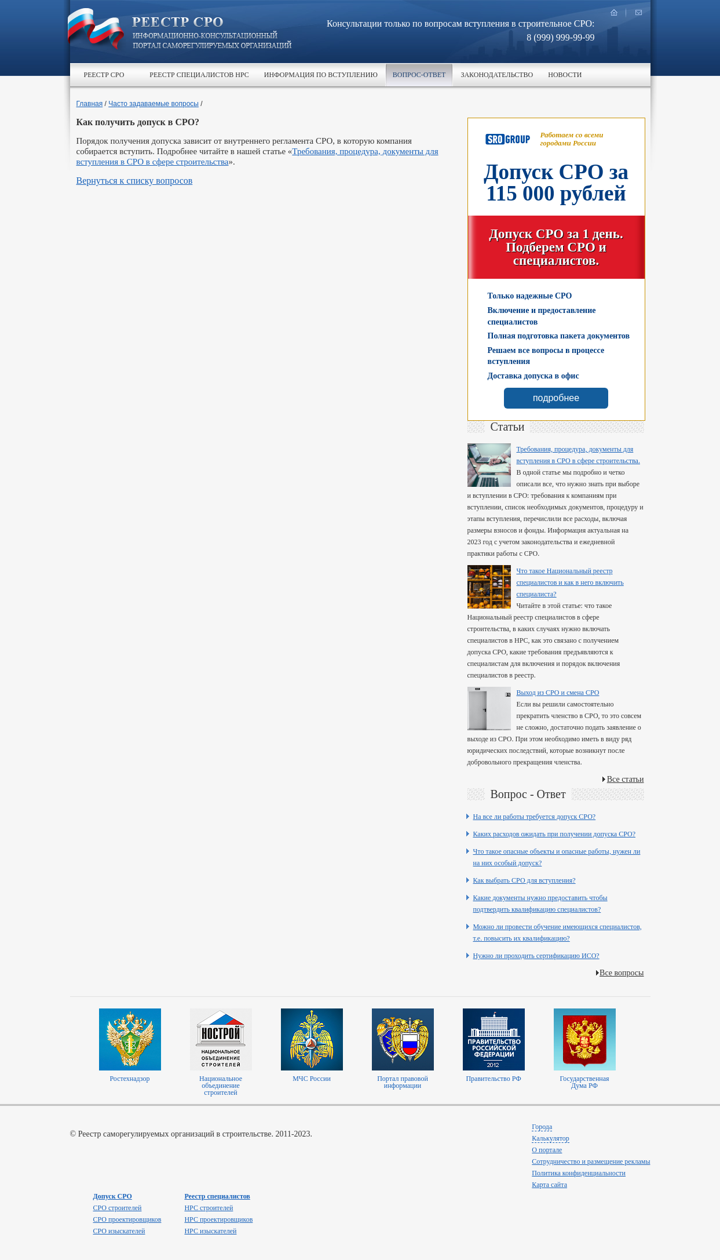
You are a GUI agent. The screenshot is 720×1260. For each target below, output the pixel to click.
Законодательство (496, 75)
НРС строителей (208, 1208)
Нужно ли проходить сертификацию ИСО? (536, 956)
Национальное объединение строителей (220, 1086)
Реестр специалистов (217, 1196)
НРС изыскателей (210, 1231)
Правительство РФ (493, 1079)
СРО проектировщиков (127, 1219)
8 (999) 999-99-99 (560, 37)
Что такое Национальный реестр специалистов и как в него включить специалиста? (570, 582)
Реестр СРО (104, 75)
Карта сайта (549, 1185)
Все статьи (625, 779)
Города (542, 1127)
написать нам (638, 12)
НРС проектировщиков (218, 1219)
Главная (89, 104)
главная (614, 12)
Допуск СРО (112, 1196)
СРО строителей (117, 1208)
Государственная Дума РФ (584, 1082)
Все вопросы (622, 972)
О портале (547, 1150)
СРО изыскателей (119, 1231)
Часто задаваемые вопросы (153, 104)
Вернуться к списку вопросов (134, 180)
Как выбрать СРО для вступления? (524, 880)
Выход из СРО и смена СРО (558, 693)
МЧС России (312, 1079)
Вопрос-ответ (419, 75)
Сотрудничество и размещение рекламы (591, 1161)
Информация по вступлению (321, 75)
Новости (565, 75)
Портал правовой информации (402, 1082)
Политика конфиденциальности (579, 1173)
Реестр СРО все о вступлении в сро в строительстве (212, 33)
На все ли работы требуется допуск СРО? (534, 817)
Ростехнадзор (129, 1079)
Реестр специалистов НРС (198, 75)
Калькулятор (550, 1138)
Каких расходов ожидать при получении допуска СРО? (554, 834)
